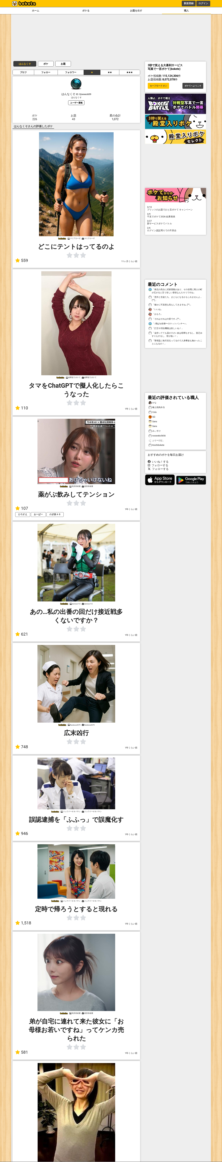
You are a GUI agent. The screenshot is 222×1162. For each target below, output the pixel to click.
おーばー (38, 514)
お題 (63, 63)
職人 (186, 10)
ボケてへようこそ (193, 86)
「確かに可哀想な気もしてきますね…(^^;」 (170, 304)
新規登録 (189, 3)
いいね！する (158, 461)
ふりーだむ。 (156, 440)
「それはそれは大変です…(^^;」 (165, 319)
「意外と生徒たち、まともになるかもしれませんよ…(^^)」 (175, 298)
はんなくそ (25, 63)
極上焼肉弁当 (156, 407)
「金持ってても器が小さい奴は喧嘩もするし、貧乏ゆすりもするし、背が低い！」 (175, 334)
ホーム (35, 10)
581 (21, 1052)
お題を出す (136, 10)
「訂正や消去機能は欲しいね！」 (165, 328)
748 (21, 746)
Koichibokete (156, 445)
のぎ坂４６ (55, 514)
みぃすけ (154, 431)
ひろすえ (22, 514)
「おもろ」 (155, 314)
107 (21, 508)
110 (21, 408)
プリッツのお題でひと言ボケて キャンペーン (175, 208)
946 (21, 833)
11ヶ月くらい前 (129, 261)
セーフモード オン (158, 86)
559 (21, 260)
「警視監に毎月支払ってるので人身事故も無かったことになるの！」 (175, 342)
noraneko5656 (157, 435)
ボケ (45, 63)
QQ (151, 417)
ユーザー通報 (76, 103)
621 (21, 634)
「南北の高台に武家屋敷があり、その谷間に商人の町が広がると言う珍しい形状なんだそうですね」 (175, 291)
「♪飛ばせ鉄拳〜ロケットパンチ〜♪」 (168, 323)
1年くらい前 (131, 408)
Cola (152, 412)
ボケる (85, 10)
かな (152, 402)
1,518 (23, 923)
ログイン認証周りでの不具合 (175, 229)
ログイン (203, 3)
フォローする (158, 465)
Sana (152, 421)
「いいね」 (155, 309)
